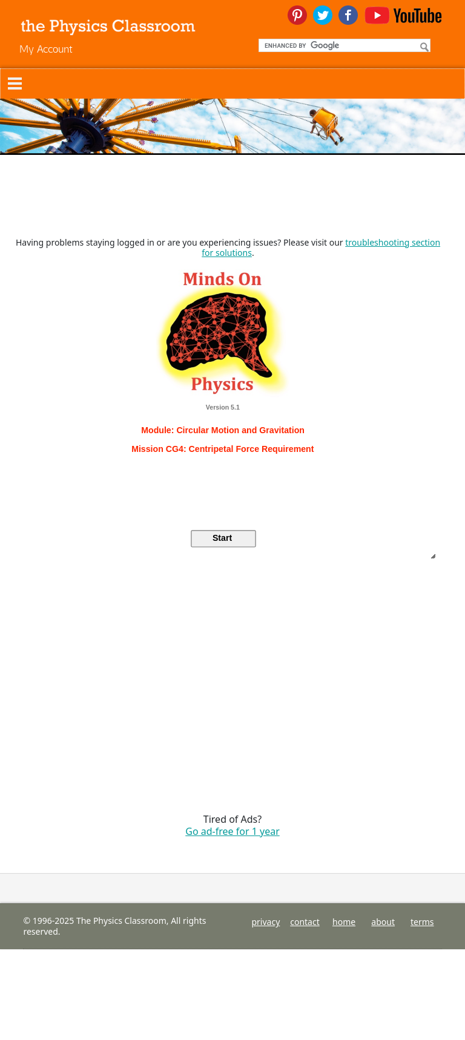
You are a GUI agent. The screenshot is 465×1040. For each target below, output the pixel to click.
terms (422, 921)
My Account (46, 48)
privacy (265, 921)
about (383, 921)
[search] (343, 45)
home (343, 921)
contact (305, 921)
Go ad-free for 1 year (232, 831)
